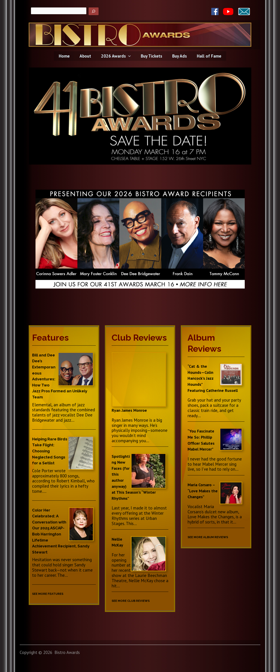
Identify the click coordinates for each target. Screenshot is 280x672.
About (86, 56)
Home (65, 56)
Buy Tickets (151, 56)
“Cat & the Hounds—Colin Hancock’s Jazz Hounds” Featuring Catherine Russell (214, 378)
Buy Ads (179, 56)
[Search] (94, 11)
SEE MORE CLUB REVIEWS (136, 600)
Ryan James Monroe (130, 410)
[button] (128, 55)
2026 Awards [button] (116, 55)
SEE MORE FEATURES (52, 593)
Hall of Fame (208, 56)
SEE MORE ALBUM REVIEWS (213, 537)
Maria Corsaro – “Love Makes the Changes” (203, 490)
